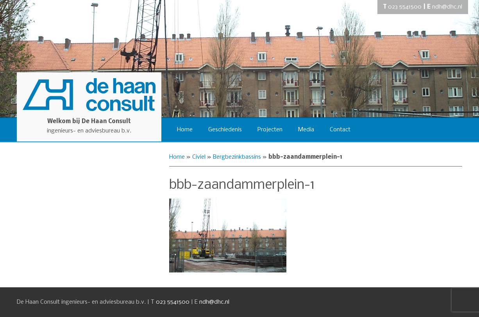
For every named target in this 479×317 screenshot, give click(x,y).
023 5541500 (405, 7)
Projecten (269, 130)
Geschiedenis (225, 130)
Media (306, 130)
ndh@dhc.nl (447, 7)
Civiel (199, 157)
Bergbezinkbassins (237, 157)
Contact (340, 130)
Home (185, 130)
